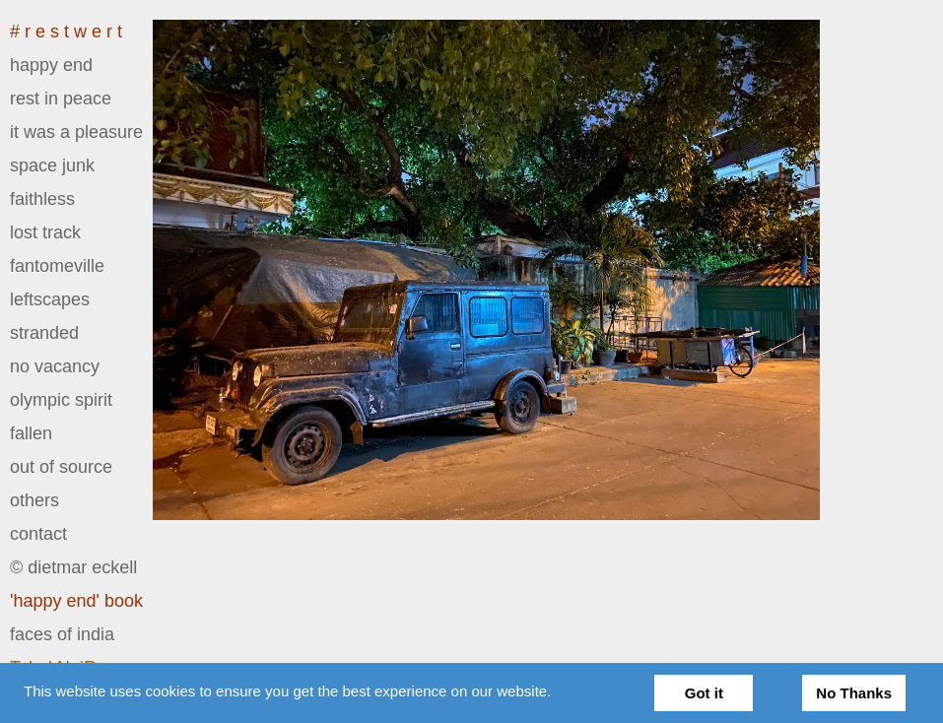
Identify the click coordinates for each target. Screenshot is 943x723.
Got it (704, 693)
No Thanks (854, 693)
